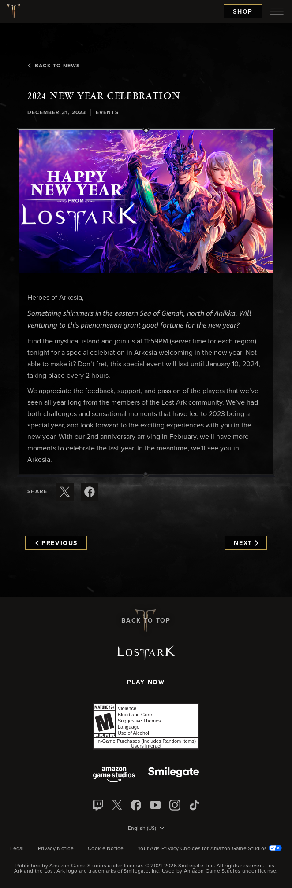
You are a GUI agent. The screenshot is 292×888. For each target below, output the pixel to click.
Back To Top (145, 621)
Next (246, 543)
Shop (243, 12)
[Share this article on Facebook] (89, 492)
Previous (56, 543)
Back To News (53, 66)
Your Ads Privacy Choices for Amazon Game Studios (210, 848)
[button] (146, 201)
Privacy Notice (56, 848)
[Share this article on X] (65, 492)
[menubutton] (277, 11)
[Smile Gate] (173, 775)
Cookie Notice (106, 848)
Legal (17, 848)
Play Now (146, 682)
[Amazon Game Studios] (114, 775)
